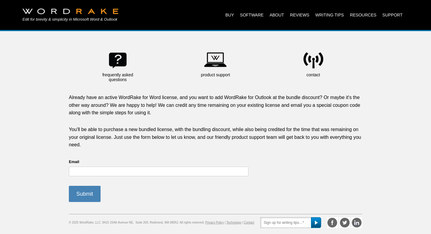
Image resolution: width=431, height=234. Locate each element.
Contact (249, 222)
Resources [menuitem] (363, 15)
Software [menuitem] (252, 15)
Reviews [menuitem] (299, 15)
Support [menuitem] (393, 15)
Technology (234, 222)
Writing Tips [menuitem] (329, 15)
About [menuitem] (277, 15)
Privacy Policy (214, 222)
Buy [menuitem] (229, 15)
